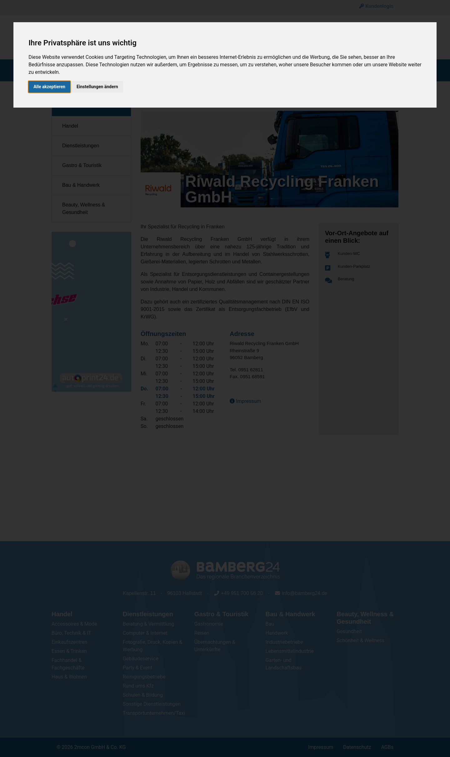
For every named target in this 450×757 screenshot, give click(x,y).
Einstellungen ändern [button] (97, 83)
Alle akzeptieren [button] (49, 83)
